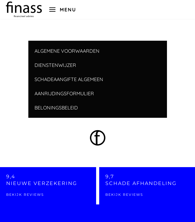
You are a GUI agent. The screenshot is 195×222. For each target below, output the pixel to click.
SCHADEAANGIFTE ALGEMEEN (69, 79)
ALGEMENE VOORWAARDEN (67, 51)
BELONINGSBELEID (56, 108)
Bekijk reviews (25, 194)
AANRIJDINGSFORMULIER (64, 93)
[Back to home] (24, 10)
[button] (62, 9)
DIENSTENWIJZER (55, 65)
